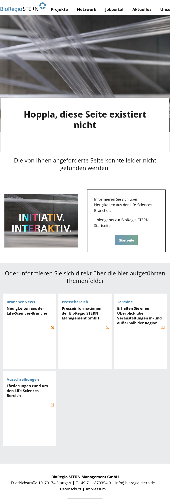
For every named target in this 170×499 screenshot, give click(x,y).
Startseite (126, 240)
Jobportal (114, 9)
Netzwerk (86, 9)
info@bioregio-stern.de (135, 482)
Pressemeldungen (84, 331)
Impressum (96, 488)
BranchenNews (29, 331)
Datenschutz (70, 488)
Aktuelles (141, 9)
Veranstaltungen (140, 331)
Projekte (59, 9)
